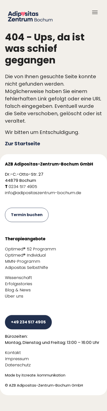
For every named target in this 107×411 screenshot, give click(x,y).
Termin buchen (27, 215)
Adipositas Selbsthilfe (26, 267)
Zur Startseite (22, 143)
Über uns (14, 296)
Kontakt (13, 352)
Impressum (17, 359)
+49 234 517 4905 (28, 322)
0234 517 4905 (23, 186)
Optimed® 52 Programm (30, 249)
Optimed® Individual (25, 255)
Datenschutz (18, 365)
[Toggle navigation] (95, 12)
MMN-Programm (22, 261)
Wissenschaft (18, 277)
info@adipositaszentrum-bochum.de (43, 193)
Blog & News (18, 290)
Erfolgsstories (18, 284)
